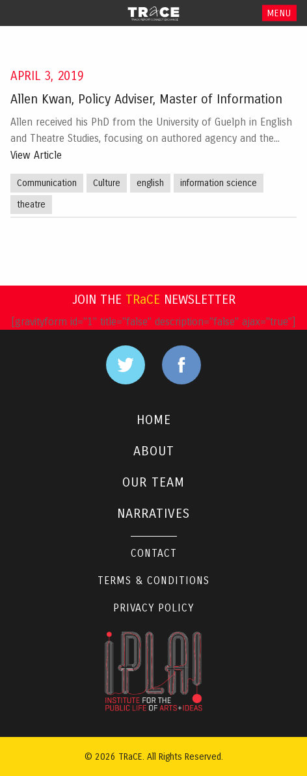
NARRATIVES (153, 513)
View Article (36, 155)
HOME (154, 419)
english (150, 183)
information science (218, 183)
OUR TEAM (153, 482)
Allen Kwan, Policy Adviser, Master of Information (146, 99)
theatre (31, 204)
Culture (106, 183)
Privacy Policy (153, 608)
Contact (154, 553)
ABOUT (153, 451)
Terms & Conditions (153, 580)
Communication (47, 183)
